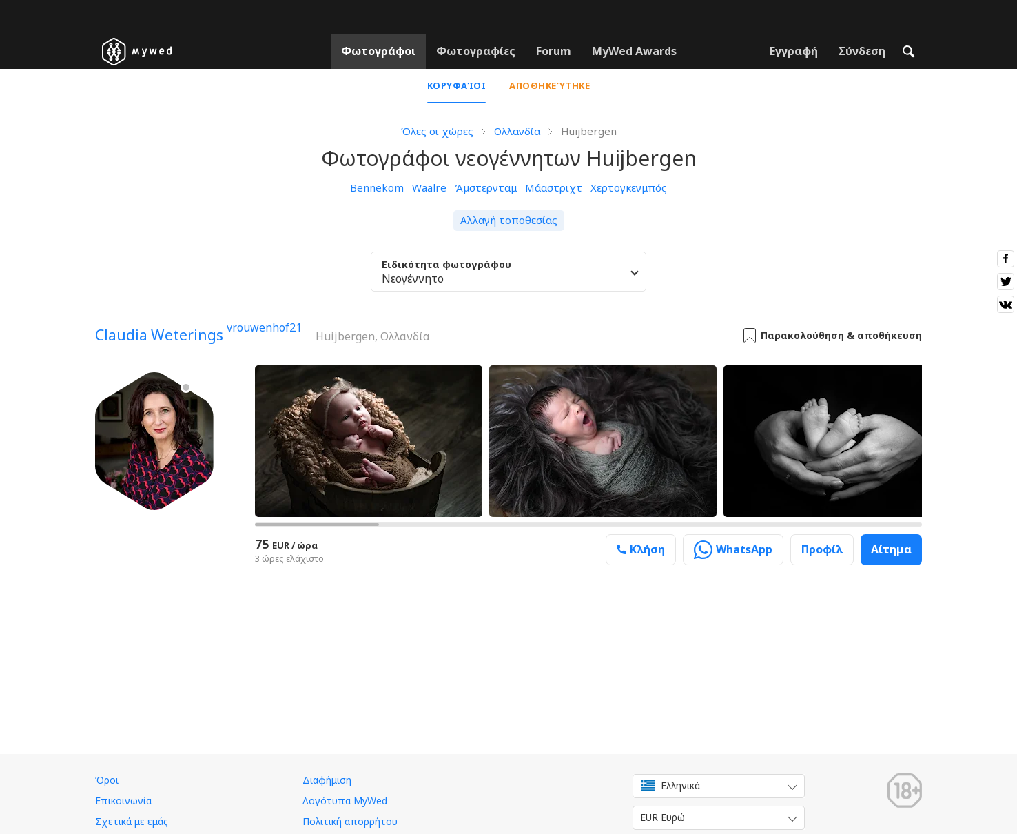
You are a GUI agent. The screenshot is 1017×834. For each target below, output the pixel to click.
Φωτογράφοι (378, 51)
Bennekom (377, 187)
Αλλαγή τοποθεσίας (508, 220)
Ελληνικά (670, 785)
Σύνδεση (862, 51)
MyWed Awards (634, 51)
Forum (553, 51)
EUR (662, 817)
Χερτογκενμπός (628, 187)
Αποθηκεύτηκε (549, 85)
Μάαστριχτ (553, 187)
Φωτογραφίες (475, 51)
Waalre (429, 187)
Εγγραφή (794, 51)
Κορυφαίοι (456, 85)
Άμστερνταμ (486, 187)
